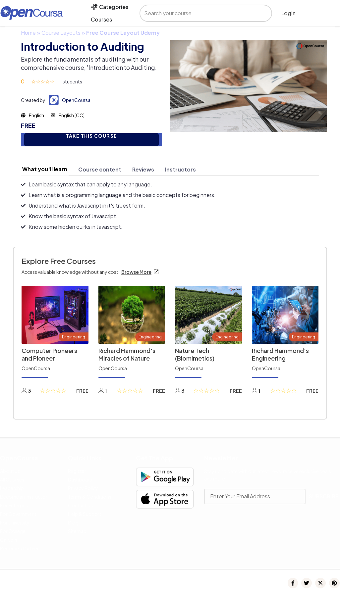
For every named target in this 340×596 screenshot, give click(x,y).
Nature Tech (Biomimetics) (194, 354)
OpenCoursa (76, 100)
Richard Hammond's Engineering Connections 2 (280, 358)
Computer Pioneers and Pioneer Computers (49, 358)
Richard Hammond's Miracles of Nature (126, 354)
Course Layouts (61, 32)
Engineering (73, 336)
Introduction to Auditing (82, 46)
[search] (200, 13)
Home (28, 32)
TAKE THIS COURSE (91, 136)
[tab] (45, 169)
